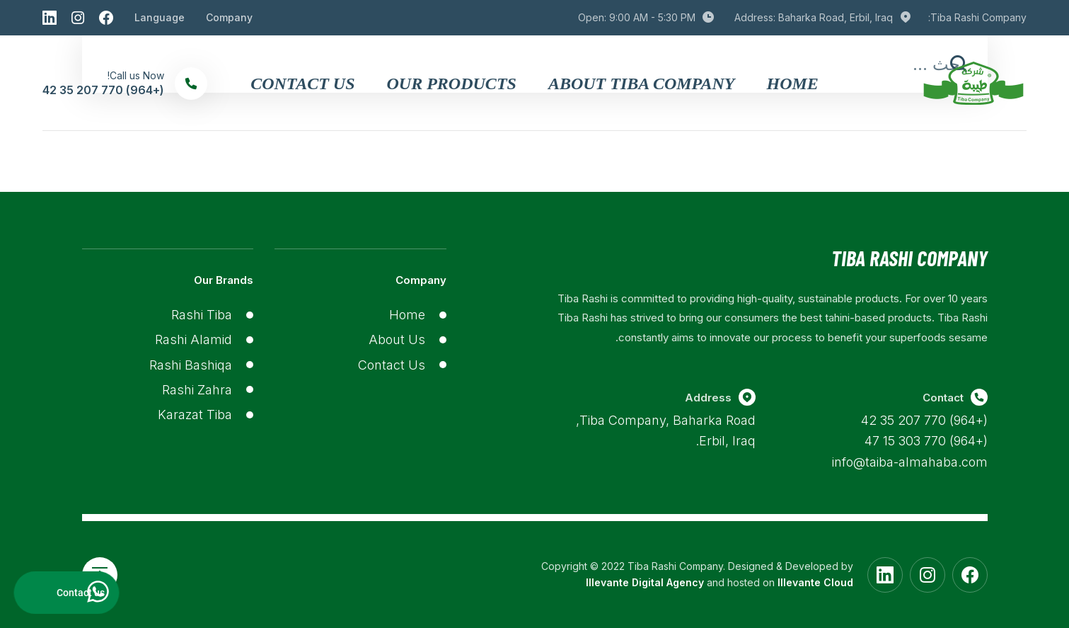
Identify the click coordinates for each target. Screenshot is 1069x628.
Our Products (451, 83)
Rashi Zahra (197, 389)
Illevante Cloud (815, 582)
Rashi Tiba (201, 314)
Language (159, 17)
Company (229, 17)
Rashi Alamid (193, 339)
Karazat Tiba (195, 414)
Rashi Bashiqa (190, 365)
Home (792, 83)
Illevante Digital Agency (645, 582)
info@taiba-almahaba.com (910, 462)
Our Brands (223, 280)
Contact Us (302, 83)
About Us (397, 339)
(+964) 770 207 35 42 (924, 420)
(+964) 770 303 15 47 (926, 440)
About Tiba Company (641, 83)
